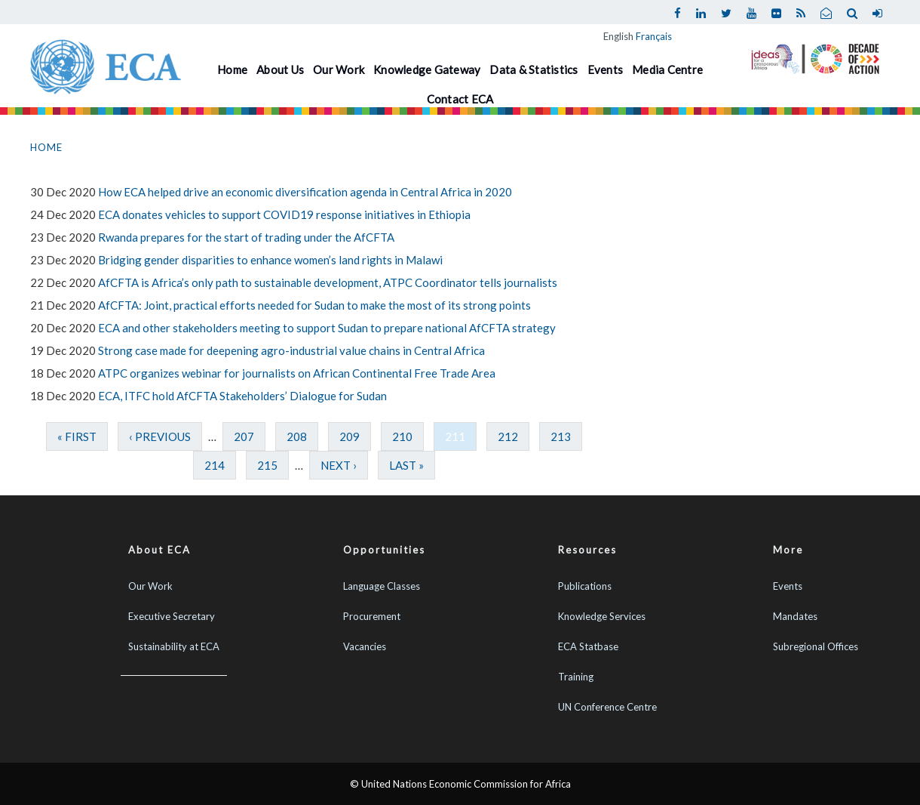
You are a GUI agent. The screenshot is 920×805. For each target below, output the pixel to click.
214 (214, 465)
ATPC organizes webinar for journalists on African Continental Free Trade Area (296, 373)
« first (77, 436)
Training (575, 677)
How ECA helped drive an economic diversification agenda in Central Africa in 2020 (305, 192)
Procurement (371, 616)
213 (560, 436)
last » (406, 465)
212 (508, 436)
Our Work (338, 69)
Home (232, 69)
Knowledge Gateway (426, 69)
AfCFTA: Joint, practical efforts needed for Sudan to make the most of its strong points (314, 305)
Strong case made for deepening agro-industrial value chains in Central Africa (291, 350)
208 (297, 436)
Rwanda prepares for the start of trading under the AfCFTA (246, 237)
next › (338, 465)
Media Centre (667, 69)
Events (605, 69)
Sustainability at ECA (173, 646)
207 (244, 436)
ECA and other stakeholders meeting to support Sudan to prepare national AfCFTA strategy (327, 328)
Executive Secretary (171, 616)
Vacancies (364, 646)
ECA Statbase (588, 646)
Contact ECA (460, 99)
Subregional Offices (815, 646)
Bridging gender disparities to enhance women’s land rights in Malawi (270, 260)
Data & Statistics (533, 69)
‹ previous (160, 436)
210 (402, 436)
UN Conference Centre (607, 707)
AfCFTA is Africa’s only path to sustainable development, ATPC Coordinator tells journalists (327, 282)
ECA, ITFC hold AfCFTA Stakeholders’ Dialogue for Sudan (242, 395)
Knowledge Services (602, 616)
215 (267, 465)
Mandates (795, 616)
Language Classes (381, 586)
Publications (585, 586)
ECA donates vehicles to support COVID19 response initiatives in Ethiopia (284, 214)
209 (349, 436)
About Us (280, 69)
